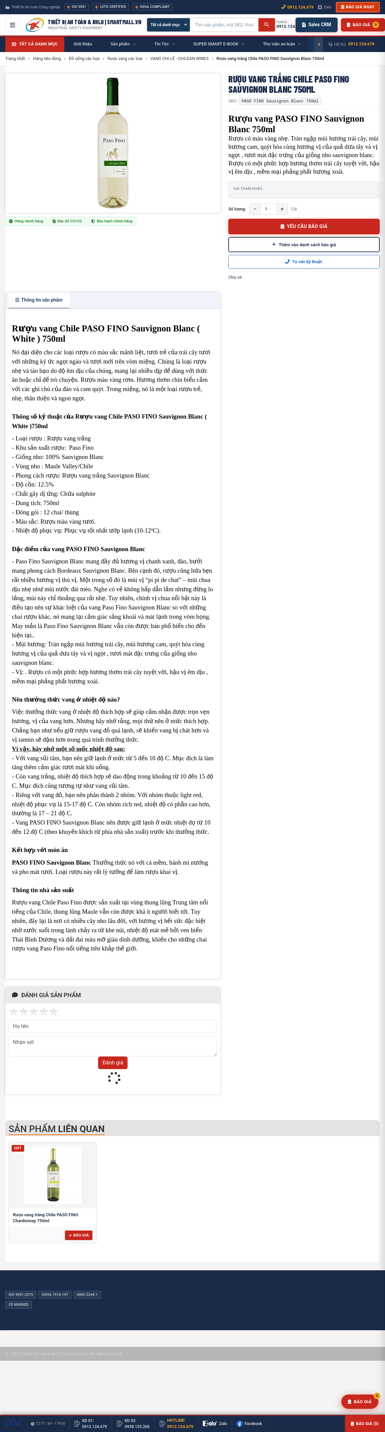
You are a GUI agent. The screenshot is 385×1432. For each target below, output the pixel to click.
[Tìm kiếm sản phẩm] (224, 24)
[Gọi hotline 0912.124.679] (286, 24)
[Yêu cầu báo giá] (359, 1402)
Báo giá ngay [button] (357, 7)
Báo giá (79, 1235)
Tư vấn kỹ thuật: (304, 261)
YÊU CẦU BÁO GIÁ (304, 226)
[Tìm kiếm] (266, 24)
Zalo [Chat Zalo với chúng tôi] (324, 7)
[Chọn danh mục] (168, 24)
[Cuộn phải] (318, 44)
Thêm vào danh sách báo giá (304, 244)
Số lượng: (237, 208)
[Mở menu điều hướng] (12, 25)
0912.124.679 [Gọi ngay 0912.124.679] (297, 7)
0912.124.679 (361, 43)
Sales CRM (316, 24)
